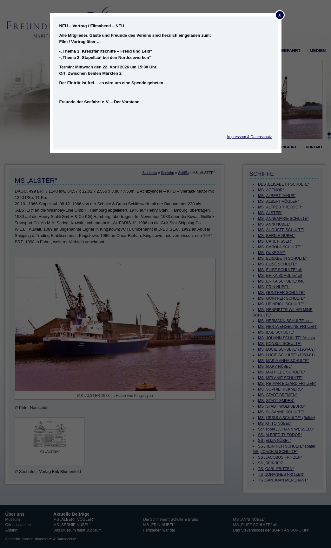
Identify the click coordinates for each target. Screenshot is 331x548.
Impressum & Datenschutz (249, 137)
